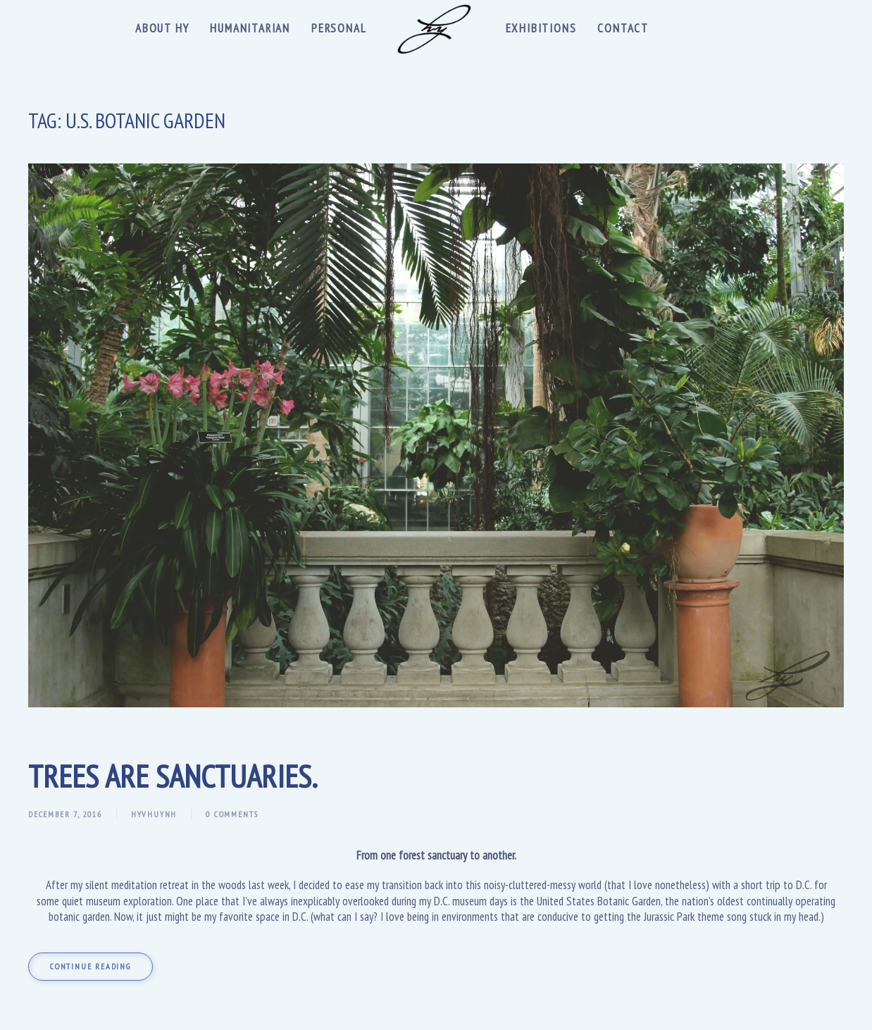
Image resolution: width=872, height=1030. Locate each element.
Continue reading (90, 966)
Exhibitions (541, 28)
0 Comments (232, 814)
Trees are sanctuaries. (173, 775)
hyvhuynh (154, 814)
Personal (338, 28)
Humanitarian (250, 28)
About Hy (162, 28)
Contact (623, 28)
